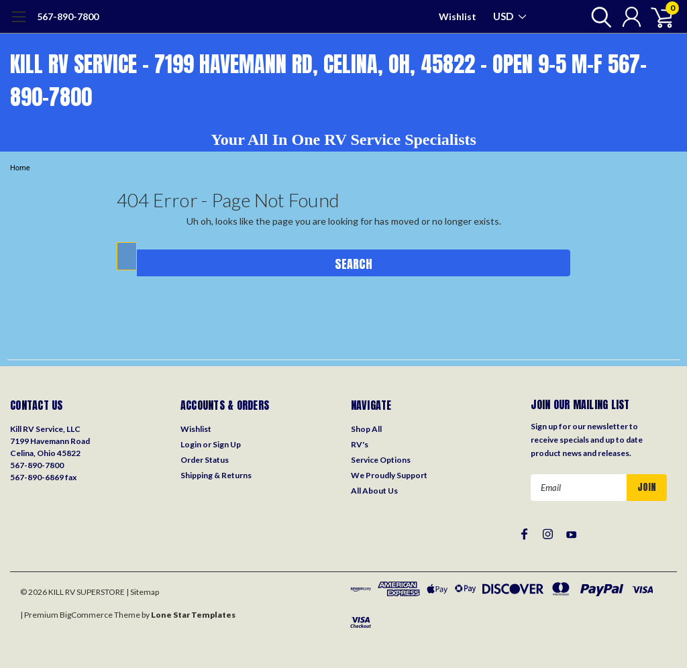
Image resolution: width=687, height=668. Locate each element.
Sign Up (227, 444)
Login (190, 444)
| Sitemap (142, 592)
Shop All (366, 429)
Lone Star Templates (193, 615)
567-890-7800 (68, 16)
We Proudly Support (389, 475)
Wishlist (457, 16)
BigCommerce (86, 615)
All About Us (374, 491)
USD (509, 16)
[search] (598, 17)
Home (20, 168)
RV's (359, 444)
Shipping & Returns (216, 475)
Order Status (204, 460)
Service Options (381, 460)
